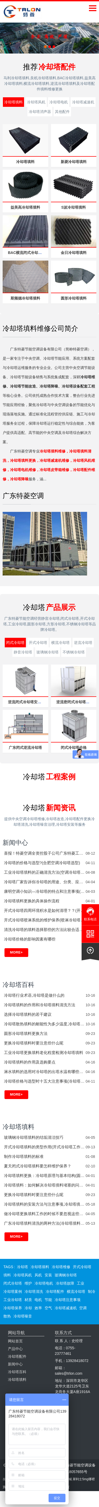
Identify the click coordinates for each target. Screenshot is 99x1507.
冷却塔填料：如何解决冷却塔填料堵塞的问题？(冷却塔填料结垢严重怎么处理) (45, 1185)
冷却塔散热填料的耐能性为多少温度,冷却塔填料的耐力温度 (45, 1024)
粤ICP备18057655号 (70, 1472)
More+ (16, 952)
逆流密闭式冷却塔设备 (74, 702)
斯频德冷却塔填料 (25, 298)
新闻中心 (15, 842)
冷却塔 (22, 1267)
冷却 (28, 1308)
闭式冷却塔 (15, 642)
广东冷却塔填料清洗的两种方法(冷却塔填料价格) (45, 1223)
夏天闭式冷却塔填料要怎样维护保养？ (37, 1166)
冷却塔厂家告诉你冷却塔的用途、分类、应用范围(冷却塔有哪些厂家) (45, 882)
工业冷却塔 (12, 1300)
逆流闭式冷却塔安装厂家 (28, 702)
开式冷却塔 (38, 642)
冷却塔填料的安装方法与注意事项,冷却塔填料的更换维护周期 (45, 1204)
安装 (48, 1275)
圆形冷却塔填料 (74, 298)
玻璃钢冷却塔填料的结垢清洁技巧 (33, 1137)
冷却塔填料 (13, 102)
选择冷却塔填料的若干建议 (27, 1014)
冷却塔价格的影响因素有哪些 (29, 939)
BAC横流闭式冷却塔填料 (28, 253)
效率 (38, 1308)
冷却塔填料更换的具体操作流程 (31, 901)
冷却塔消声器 (40, 111)
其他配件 (62, 111)
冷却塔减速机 (83, 102)
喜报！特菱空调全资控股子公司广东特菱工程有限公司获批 (45, 853)
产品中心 (15, 1349)
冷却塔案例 (12, 1291)
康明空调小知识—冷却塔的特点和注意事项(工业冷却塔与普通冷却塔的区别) (45, 891)
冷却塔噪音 (22, 1316)
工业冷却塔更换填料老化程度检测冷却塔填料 (43, 1052)
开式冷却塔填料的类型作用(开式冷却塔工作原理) (45, 1147)
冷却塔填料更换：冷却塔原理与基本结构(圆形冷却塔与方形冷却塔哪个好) (45, 1175)
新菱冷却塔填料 (74, 162)
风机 (38, 1275)
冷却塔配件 (55, 1291)
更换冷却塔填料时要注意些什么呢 (33, 1043)
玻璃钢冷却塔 (47, 652)
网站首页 (15, 1341)
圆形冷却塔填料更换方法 (26, 1033)
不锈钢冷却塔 (74, 652)
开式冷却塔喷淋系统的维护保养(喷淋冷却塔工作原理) (45, 920)
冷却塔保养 (12, 1308)
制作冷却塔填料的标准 (24, 1156)
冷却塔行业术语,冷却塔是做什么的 (34, 995)
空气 (48, 1308)
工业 (80, 1283)
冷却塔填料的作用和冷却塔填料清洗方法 (39, 1005)
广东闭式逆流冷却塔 (25, 747)
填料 (7, 1275)
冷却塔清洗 (34, 1291)
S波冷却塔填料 (73, 207)
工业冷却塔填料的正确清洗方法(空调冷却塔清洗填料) (45, 872)
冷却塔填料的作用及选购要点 (29, 1062)
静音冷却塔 (23, 652)
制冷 (91, 1291)
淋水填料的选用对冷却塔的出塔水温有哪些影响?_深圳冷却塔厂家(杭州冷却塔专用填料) (45, 1071)
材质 (28, 1300)
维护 (28, 1283)
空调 (83, 1308)
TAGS (8, 1267)
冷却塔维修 (61, 1267)
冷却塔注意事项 (68, 1300)
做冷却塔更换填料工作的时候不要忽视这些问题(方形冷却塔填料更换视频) (45, 1213)
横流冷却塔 (60, 642)
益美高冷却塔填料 (25, 207)
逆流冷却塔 (83, 642)
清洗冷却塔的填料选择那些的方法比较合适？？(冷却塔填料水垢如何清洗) (45, 929)
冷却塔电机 (58, 102)
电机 (38, 1300)
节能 (48, 1300)
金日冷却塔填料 (74, 253)
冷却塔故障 (65, 1283)
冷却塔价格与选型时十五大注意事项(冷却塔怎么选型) (45, 1081)
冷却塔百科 (18, 984)
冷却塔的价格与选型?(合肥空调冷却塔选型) (42, 862)
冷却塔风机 (36, 102)
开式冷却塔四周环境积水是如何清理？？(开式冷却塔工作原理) (45, 910)
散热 (7, 1316)
